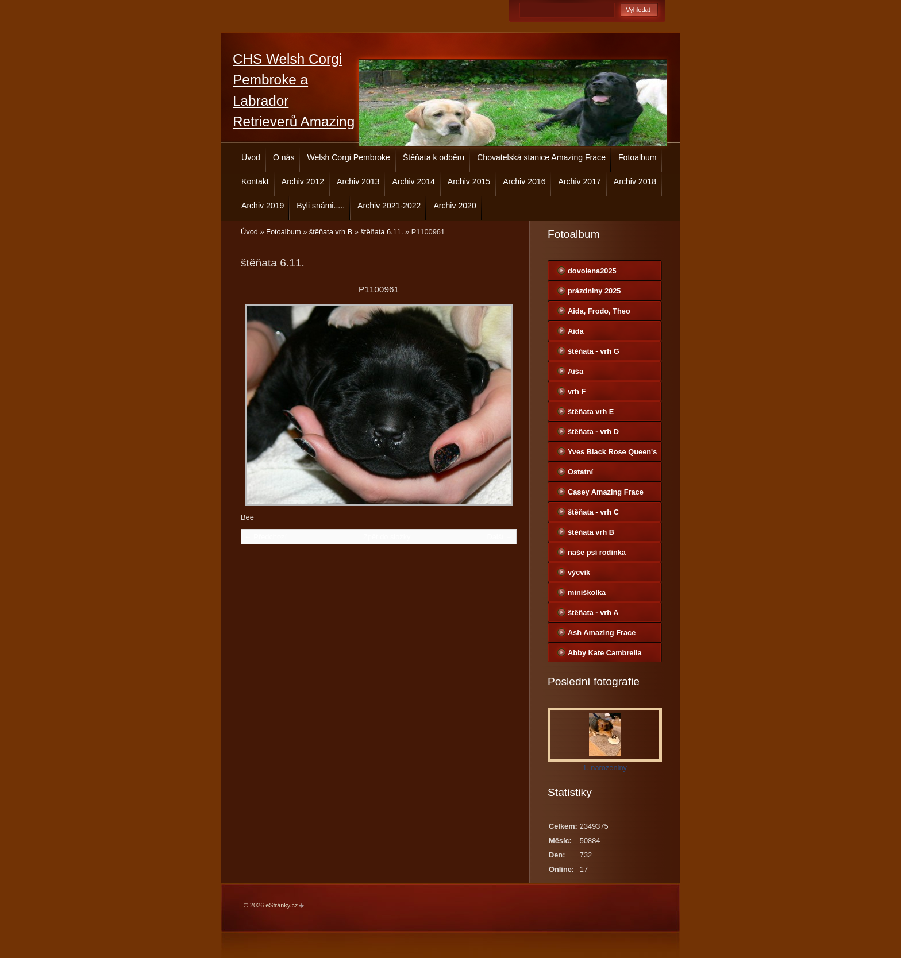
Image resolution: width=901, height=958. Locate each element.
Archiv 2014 (413, 181)
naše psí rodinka (597, 552)
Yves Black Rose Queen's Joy (612, 454)
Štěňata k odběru (433, 157)
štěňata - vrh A (593, 612)
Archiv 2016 (524, 181)
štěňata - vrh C (593, 512)
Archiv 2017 (579, 181)
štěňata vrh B (330, 231)
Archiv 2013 (358, 181)
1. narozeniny (605, 767)
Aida (576, 331)
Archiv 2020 (454, 205)
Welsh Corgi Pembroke (348, 157)
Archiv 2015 (469, 181)
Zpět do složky (387, 536)
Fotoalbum (637, 157)
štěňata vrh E (591, 411)
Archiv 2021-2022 (389, 205)
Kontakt (255, 181)
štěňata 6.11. (381, 231)
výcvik (579, 572)
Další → (500, 536)
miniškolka (587, 592)
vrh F (577, 391)
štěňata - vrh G (593, 351)
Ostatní (580, 472)
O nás (284, 157)
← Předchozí (265, 536)
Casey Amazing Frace (606, 492)
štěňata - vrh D (593, 431)
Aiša (575, 371)
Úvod (250, 157)
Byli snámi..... (321, 205)
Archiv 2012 (303, 181)
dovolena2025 (592, 270)
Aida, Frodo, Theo (599, 311)
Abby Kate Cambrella (605, 652)
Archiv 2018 (635, 181)
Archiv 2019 (262, 205)
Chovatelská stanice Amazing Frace (541, 157)
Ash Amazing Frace (602, 632)
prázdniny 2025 (594, 291)
